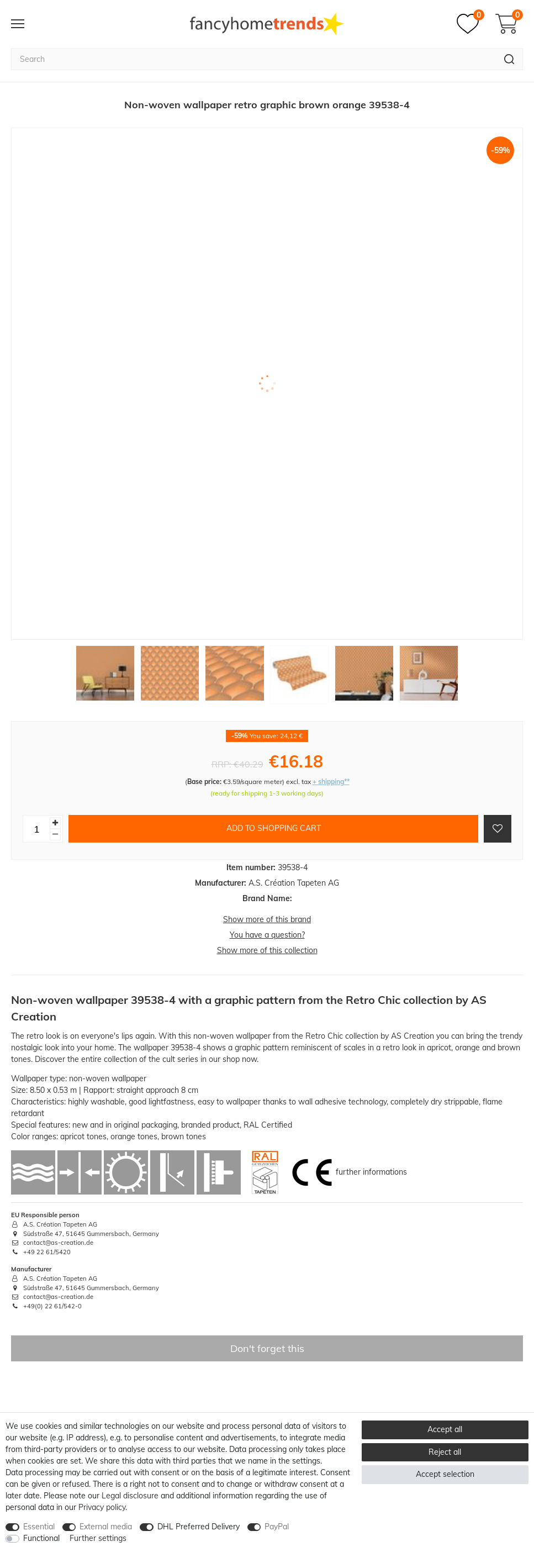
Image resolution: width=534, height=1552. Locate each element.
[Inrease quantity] (55, 823)
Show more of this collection (267, 950)
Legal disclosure (130, 1496)
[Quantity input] (36, 829)
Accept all (444, 1429)
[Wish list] (470, 24)
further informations (371, 1172)
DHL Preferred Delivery (198, 1527)
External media (106, 1527)
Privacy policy (101, 1507)
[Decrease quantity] (55, 834)
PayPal (277, 1527)
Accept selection (445, 1474)
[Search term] (253, 59)
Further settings (98, 1538)
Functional (41, 1538)
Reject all (445, 1452)
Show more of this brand (267, 919)
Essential (39, 1527)
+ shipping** (331, 781)
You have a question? (267, 935)
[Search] (509, 59)
